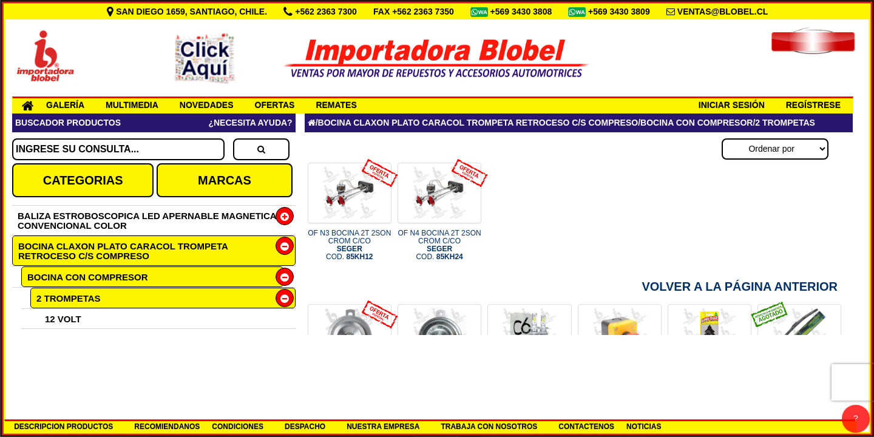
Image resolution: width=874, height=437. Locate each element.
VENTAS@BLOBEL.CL (722, 11)
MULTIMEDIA (132, 105)
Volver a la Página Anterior (740, 286)
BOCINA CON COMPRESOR (87, 277)
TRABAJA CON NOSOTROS (489, 426)
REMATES (336, 105)
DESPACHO (305, 426)
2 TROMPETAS (68, 298)
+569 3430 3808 (522, 11)
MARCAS (224, 180)
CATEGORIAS (83, 180)
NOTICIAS (643, 426)
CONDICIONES (237, 426)
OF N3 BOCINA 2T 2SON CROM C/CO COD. (349, 245)
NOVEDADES (207, 105)
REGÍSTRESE (813, 105)
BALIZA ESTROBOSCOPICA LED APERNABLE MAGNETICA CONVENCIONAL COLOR (147, 221)
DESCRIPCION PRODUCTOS (63, 426)
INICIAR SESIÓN (732, 105)
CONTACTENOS (586, 426)
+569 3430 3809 (620, 11)
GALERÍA (65, 105)
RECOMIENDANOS (167, 426)
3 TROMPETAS (68, 359)
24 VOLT (63, 339)
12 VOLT (63, 319)
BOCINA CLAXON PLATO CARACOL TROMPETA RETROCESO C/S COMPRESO (123, 251)
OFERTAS (275, 105)
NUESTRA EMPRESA (383, 426)
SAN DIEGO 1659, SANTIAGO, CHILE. (188, 11)
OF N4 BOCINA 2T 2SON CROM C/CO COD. (439, 245)
